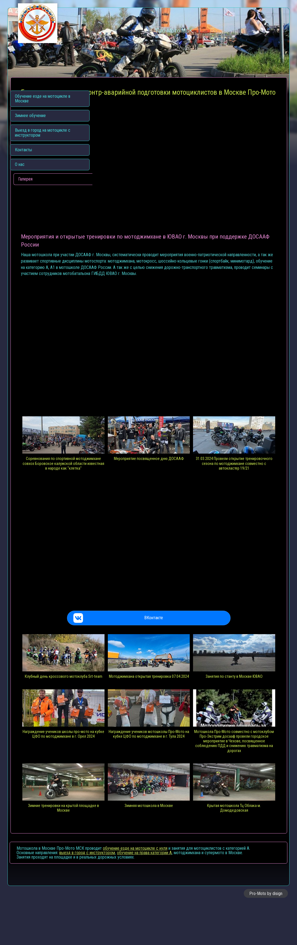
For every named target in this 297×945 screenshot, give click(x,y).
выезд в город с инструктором (87, 894)
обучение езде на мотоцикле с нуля (135, 889)
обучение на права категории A (144, 894)
